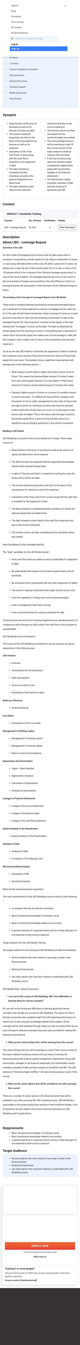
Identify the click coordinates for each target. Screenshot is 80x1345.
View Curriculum (67, 227)
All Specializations (19, 33)
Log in (14, 44)
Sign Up (15, 49)
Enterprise (16, 16)
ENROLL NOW (40, 1246)
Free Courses (17, 22)
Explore (38, 5)
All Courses (16, 27)
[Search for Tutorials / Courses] (34, 38)
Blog (13, 11)
